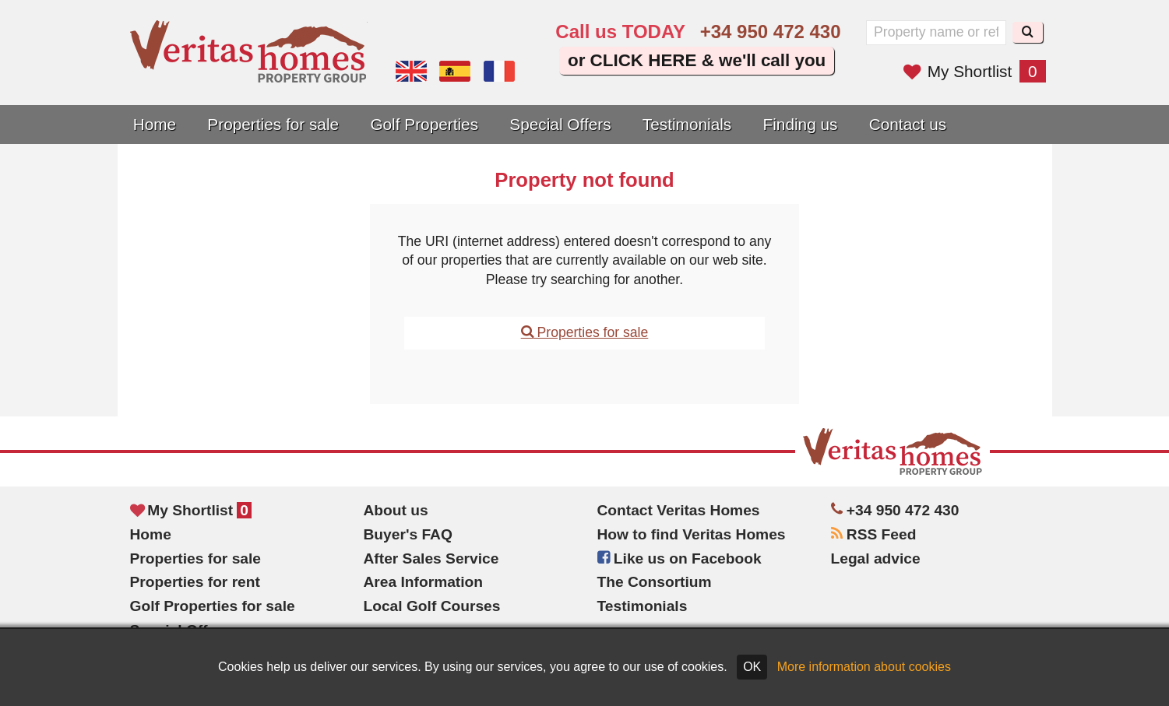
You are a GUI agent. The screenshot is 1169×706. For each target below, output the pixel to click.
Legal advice (876, 558)
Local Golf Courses (432, 606)
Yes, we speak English (411, 72)
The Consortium (654, 582)
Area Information (424, 582)
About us (396, 510)
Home (154, 124)
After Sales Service (431, 558)
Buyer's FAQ (408, 534)
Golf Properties (424, 124)
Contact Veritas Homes (678, 510)
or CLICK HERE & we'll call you (697, 60)
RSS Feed (874, 534)
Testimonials (687, 124)
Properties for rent (195, 582)
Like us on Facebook (679, 558)
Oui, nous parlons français (499, 72)
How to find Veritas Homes (691, 534)
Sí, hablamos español (454, 72)
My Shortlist (974, 71)
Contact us (907, 124)
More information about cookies (864, 666)
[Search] (1027, 32)
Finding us (800, 124)
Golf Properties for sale (212, 606)
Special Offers (560, 124)
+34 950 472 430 (770, 31)
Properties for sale (273, 124)
